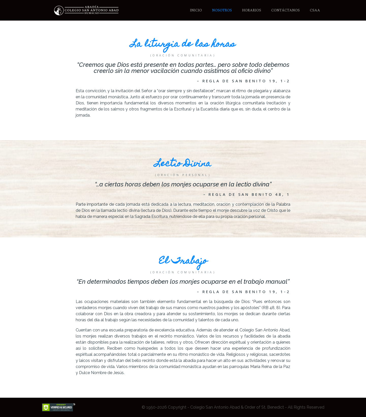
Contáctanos (285, 10)
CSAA (315, 10)
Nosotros (222, 10)
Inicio (196, 10)
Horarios (251, 10)
